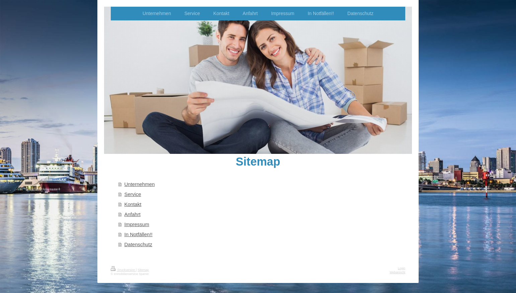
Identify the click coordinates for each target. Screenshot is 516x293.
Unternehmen (139, 184)
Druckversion (123, 270)
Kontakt (133, 204)
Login (401, 268)
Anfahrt (132, 214)
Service (132, 194)
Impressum (136, 224)
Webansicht (397, 272)
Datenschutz (138, 244)
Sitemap (143, 270)
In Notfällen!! (138, 234)
